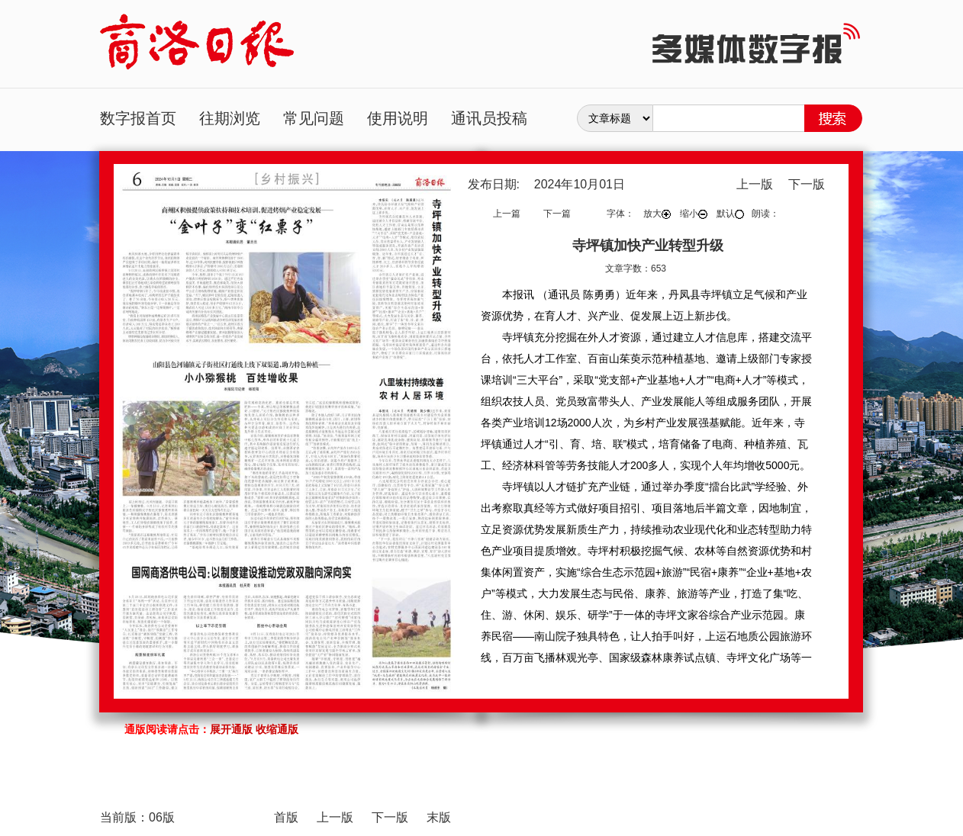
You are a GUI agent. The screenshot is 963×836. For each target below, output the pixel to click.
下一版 (806, 184)
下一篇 (557, 213)
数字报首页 (138, 118)
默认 (730, 213)
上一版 (754, 184)
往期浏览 (229, 118)
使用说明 (397, 118)
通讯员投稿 (489, 118)
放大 (657, 213)
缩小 (693, 213)
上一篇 (506, 213)
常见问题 (313, 118)
